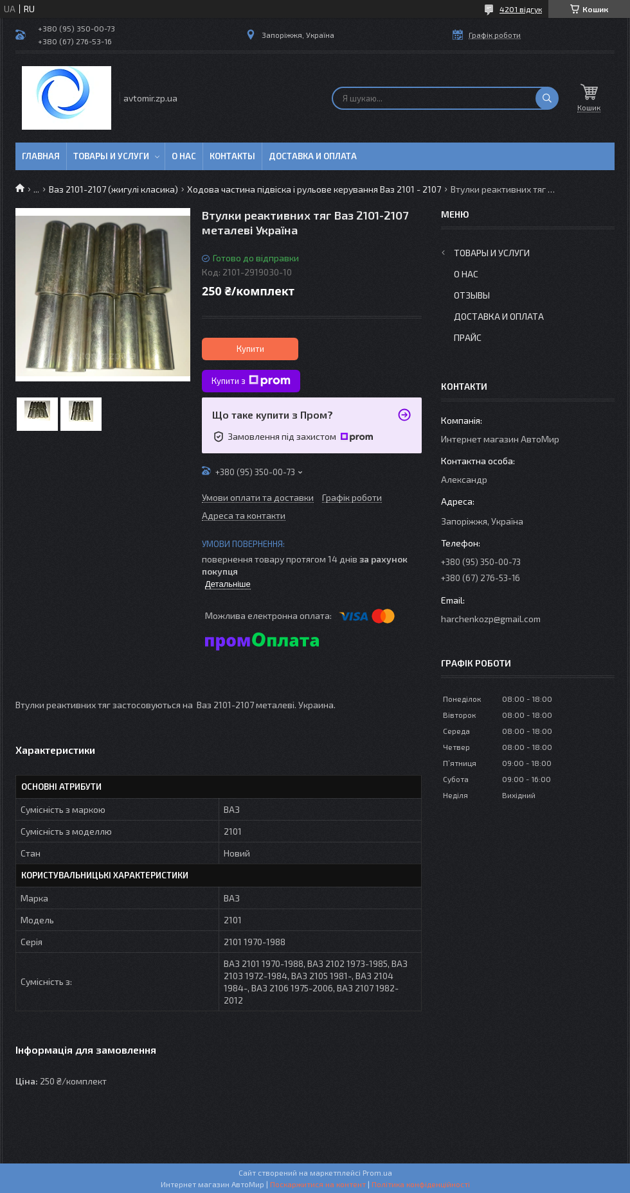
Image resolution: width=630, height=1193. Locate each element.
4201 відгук (521, 8)
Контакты (232, 156)
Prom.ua (377, 1172)
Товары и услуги (111, 156)
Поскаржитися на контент (318, 1184)
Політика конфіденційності (421, 1184)
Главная (41, 156)
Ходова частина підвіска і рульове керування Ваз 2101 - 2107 (314, 189)
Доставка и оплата (313, 156)
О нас (184, 156)
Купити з (251, 381)
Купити (250, 349)
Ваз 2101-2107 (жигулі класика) (113, 189)
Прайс (468, 337)
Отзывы (472, 295)
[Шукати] (547, 98)
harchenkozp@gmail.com (491, 618)
